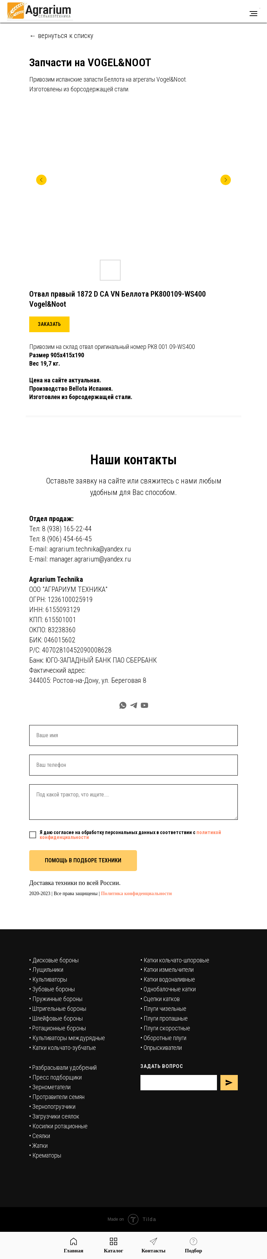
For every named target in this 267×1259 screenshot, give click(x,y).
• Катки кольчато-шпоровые (174, 960)
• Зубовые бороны (52, 989)
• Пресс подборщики (55, 1077)
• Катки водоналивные (167, 979)
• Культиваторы (48, 979)
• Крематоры (45, 1155)
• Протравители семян (56, 1096)
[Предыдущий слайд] (41, 180)
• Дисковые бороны (54, 960)
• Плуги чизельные (163, 1008)
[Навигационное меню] (253, 13)
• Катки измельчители (167, 969)
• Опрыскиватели (161, 1047)
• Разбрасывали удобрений (63, 1067)
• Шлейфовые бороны (56, 1018)
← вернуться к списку (61, 35)
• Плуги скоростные (165, 1028)
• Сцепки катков (160, 998)
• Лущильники (46, 969)
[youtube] (144, 705)
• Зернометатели (50, 1087)
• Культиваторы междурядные (67, 1037)
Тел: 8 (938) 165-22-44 (60, 529)
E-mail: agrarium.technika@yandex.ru (80, 549)
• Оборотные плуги (163, 1037)
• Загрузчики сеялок (54, 1116)
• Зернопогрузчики (52, 1106)
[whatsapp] (123, 705)
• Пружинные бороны (55, 998)
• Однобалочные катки (168, 989)
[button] (49, 324)
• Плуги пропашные (164, 1018)
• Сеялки (39, 1135)
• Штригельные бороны (57, 1008)
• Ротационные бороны (57, 1028)
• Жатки (38, 1145)
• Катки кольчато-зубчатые (62, 1047)
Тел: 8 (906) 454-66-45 (60, 539)
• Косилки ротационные (58, 1126)
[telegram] (133, 705)
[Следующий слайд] (225, 180)
